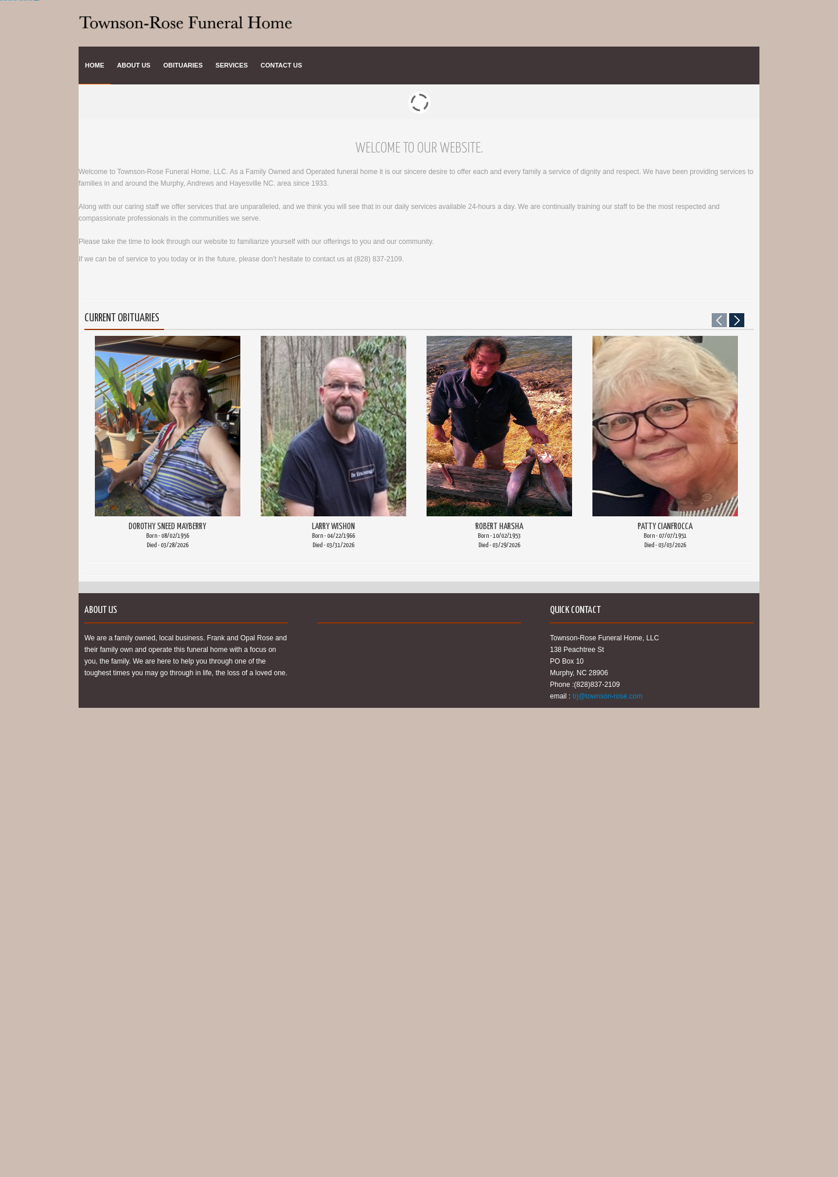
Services (231, 65)
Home (94, 65)
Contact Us (281, 65)
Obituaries (183, 65)
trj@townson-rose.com (607, 696)
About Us (133, 65)
